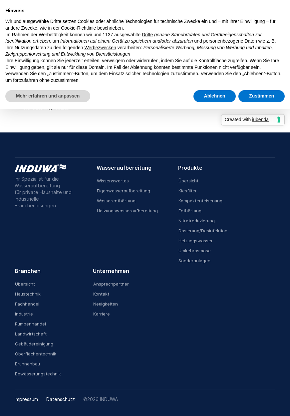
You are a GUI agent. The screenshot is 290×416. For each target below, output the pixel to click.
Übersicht (188, 180)
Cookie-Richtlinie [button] (78, 28)
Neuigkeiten (105, 304)
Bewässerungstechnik (38, 373)
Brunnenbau (27, 363)
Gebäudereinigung (34, 343)
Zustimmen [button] (261, 96)
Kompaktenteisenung (200, 200)
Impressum (26, 399)
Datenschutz (60, 399)
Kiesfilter (187, 190)
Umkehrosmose (194, 250)
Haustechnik (28, 294)
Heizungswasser (195, 240)
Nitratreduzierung (196, 220)
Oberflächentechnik (35, 353)
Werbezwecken (100, 47)
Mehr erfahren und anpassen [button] (48, 96)
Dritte (147, 34)
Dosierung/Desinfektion (202, 230)
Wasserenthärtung (116, 200)
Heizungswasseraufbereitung (127, 210)
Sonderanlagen (194, 260)
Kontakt (101, 294)
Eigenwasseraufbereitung (123, 190)
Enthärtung (189, 210)
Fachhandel (27, 304)
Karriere (101, 313)
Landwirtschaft (31, 333)
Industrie (24, 313)
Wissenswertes (113, 180)
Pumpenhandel (30, 323)
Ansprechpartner (111, 284)
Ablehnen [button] (214, 96)
